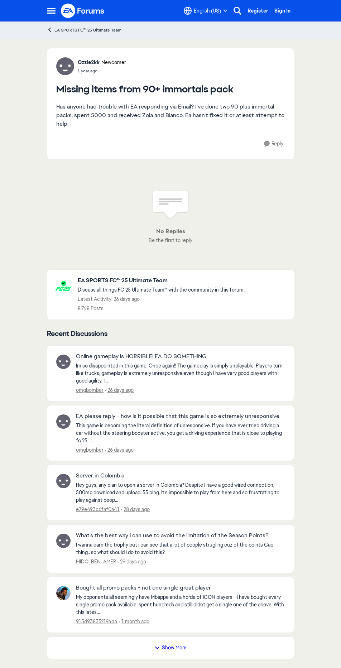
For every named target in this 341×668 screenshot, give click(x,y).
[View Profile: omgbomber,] (63, 362)
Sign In (282, 11)
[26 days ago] (119, 390)
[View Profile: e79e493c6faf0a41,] (63, 481)
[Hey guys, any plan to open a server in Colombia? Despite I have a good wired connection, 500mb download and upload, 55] (180, 492)
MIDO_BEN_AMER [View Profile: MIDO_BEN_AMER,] (96, 561)
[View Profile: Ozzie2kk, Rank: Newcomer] (65, 66)
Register (258, 11)
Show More (170, 647)
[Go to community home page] (83, 11)
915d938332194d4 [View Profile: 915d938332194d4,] (96, 621)
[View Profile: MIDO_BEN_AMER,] (63, 541)
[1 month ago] (134, 621)
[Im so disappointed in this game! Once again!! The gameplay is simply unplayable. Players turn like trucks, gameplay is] (180, 373)
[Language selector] (206, 11)
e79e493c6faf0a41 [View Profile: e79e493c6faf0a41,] (98, 509)
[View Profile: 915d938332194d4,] (63, 593)
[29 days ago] (131, 562)
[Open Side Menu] (51, 10)
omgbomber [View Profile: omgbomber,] (90, 390)
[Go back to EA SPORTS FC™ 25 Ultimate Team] (161, 280)
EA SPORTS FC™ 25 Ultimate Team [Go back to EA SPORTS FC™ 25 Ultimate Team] (84, 30)
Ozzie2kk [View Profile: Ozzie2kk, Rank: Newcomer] (89, 62)
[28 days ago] (135, 509)
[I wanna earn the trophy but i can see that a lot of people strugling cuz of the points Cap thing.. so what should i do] (180, 548)
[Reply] (274, 144)
